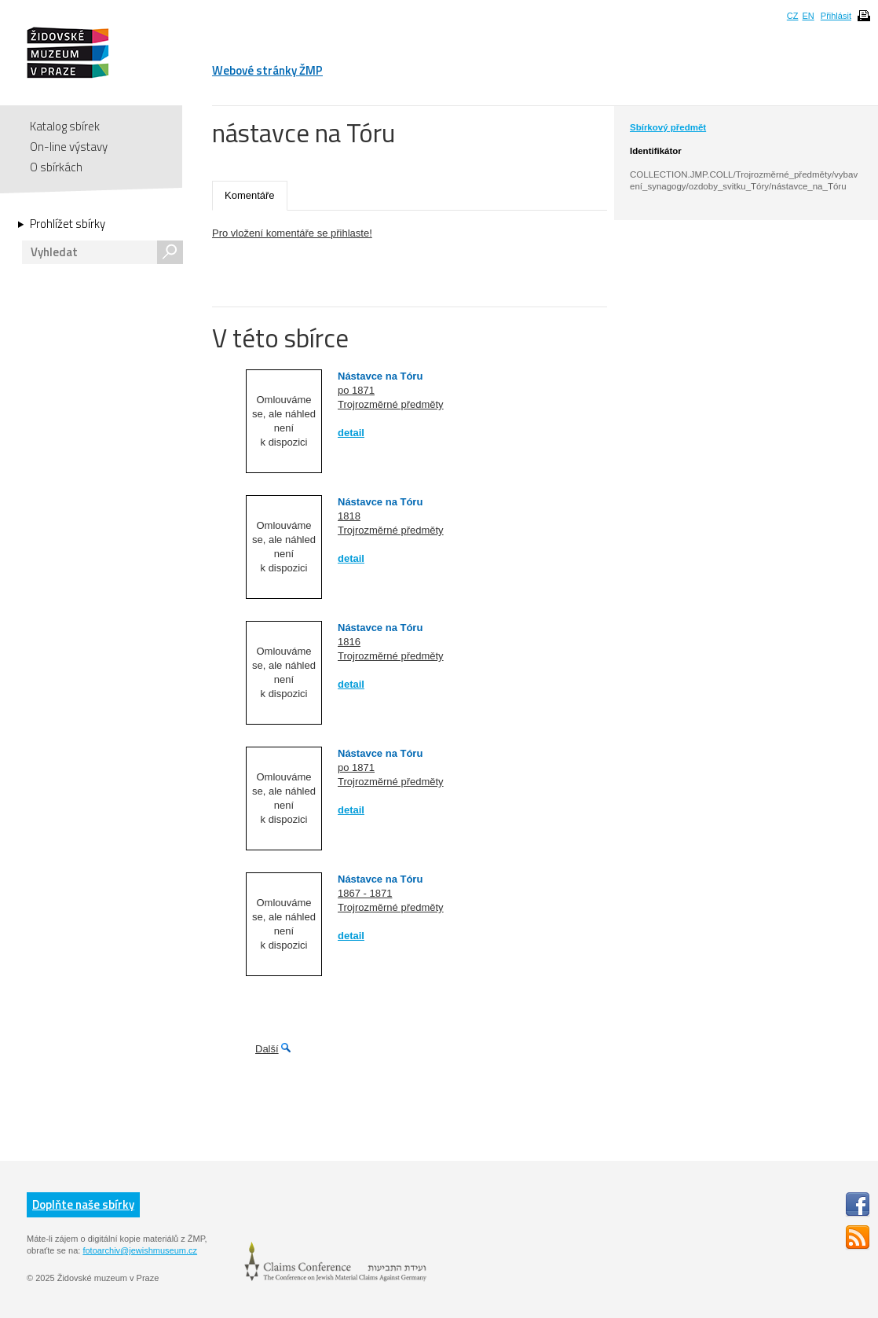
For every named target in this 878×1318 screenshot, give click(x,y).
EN (808, 15)
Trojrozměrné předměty (391, 404)
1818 (349, 516)
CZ (793, 15)
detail (351, 433)
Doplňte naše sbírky (83, 1204)
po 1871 (356, 390)
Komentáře (250, 195)
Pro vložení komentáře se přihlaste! (292, 233)
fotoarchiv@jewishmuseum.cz (139, 1250)
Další (267, 1049)
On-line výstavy (69, 147)
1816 (349, 642)
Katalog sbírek (65, 126)
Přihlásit (836, 15)
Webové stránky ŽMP (267, 70)
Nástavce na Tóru (380, 376)
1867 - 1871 (365, 893)
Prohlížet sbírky (67, 224)
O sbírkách (56, 167)
